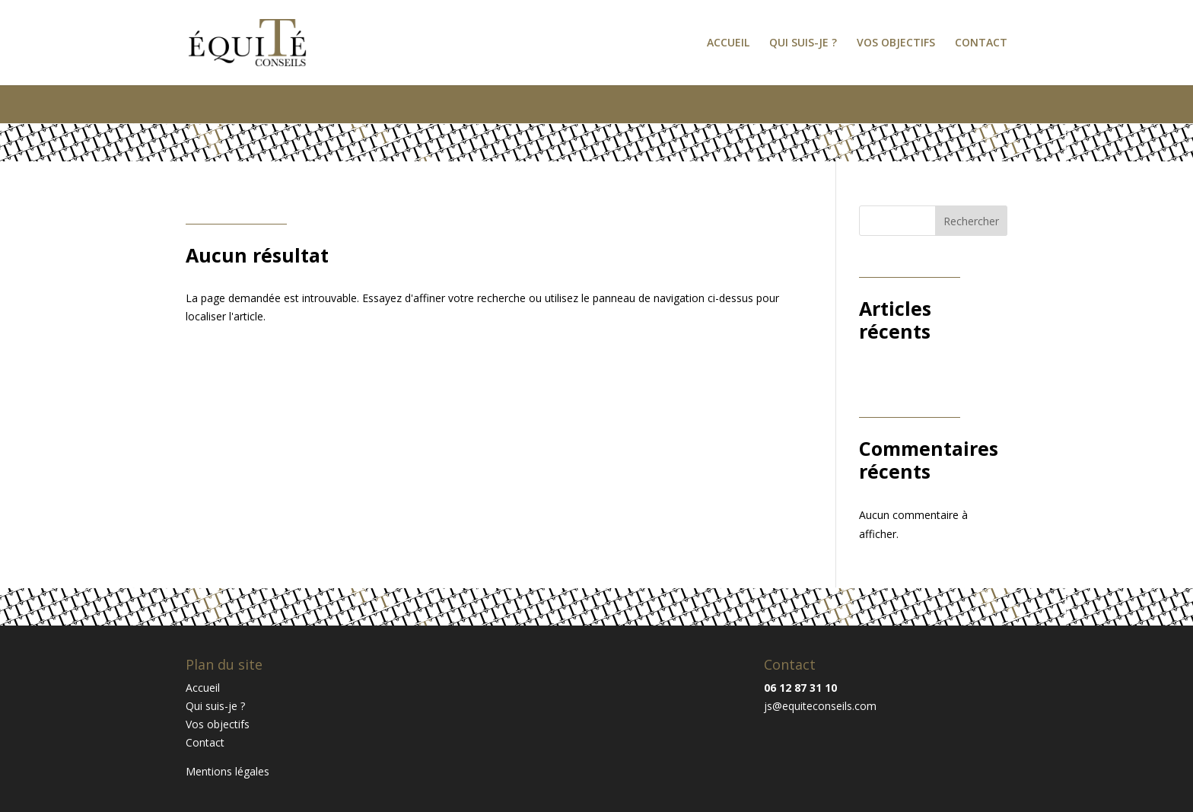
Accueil (728, 43)
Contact (981, 43)
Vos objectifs (896, 43)
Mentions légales (227, 771)
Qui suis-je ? (803, 43)
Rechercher (971, 221)
